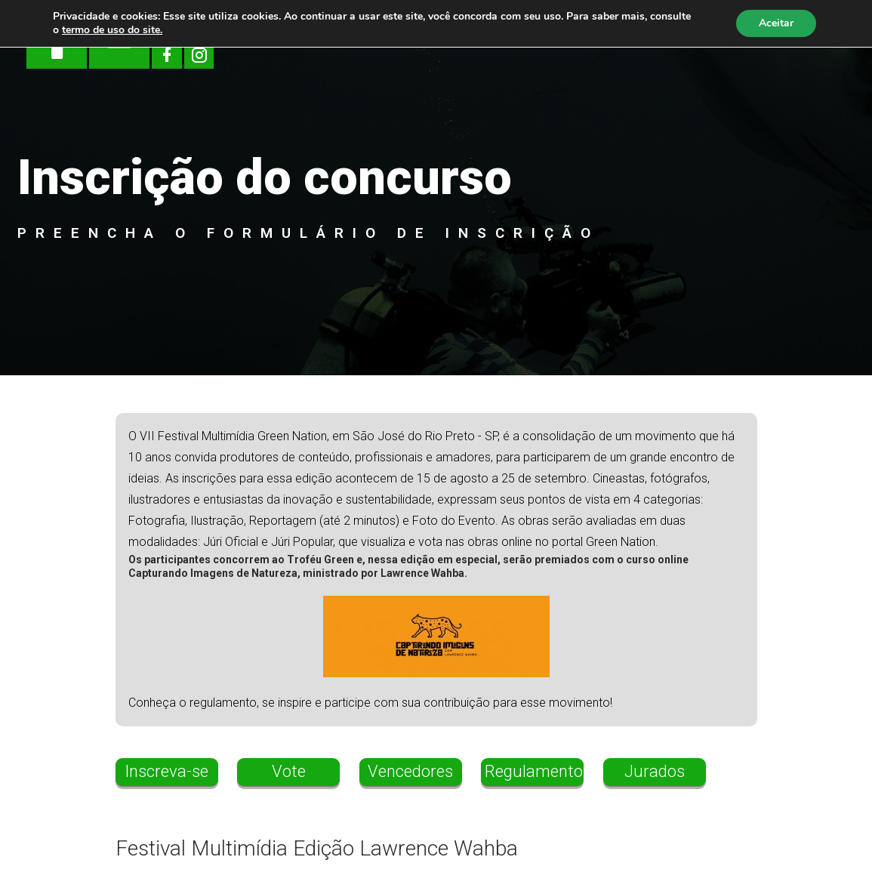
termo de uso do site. (112, 30)
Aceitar (776, 23)
